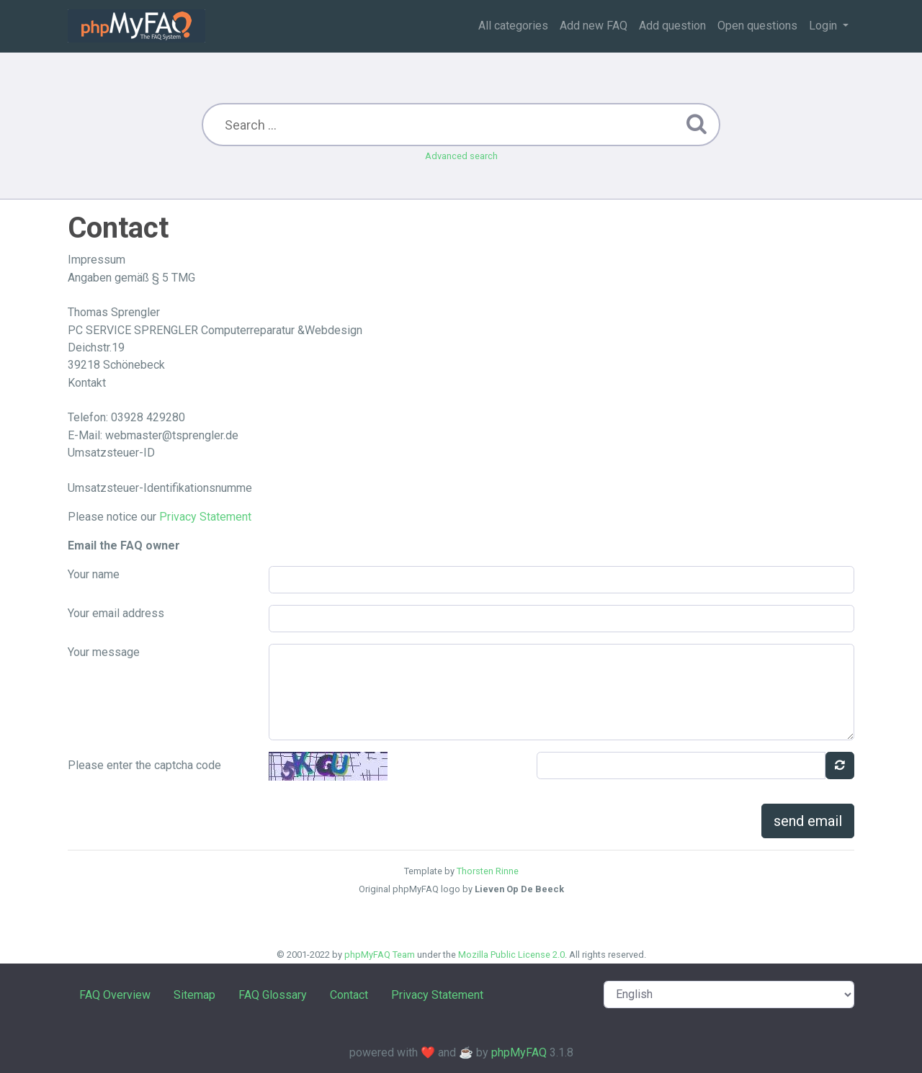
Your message (104, 652)
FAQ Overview (115, 995)
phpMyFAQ (519, 1052)
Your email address (116, 613)
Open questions (757, 25)
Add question (672, 25)
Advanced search (461, 156)
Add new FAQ (593, 25)
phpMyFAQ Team (379, 954)
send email (808, 821)
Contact (349, 995)
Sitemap (194, 995)
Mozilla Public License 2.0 (511, 954)
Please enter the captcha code (144, 765)
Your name (94, 574)
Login (824, 25)
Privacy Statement (205, 517)
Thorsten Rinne (488, 871)
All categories (513, 25)
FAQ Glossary (272, 995)
